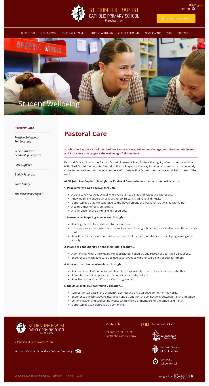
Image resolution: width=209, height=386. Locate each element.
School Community (128, 33)
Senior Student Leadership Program (28, 153)
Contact (183, 33)
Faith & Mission (48, 33)
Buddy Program (25, 174)
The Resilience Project (29, 194)
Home (69, 375)
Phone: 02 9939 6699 (120, 332)
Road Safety (22, 184)
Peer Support (23, 165)
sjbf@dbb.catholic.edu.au (121, 336)
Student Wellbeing (102, 33)
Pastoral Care (24, 128)
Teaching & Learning (74, 33)
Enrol (169, 33)
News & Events (153, 33)
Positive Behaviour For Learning (27, 139)
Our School (28, 33)
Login (79, 375)
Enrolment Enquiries (176, 18)
